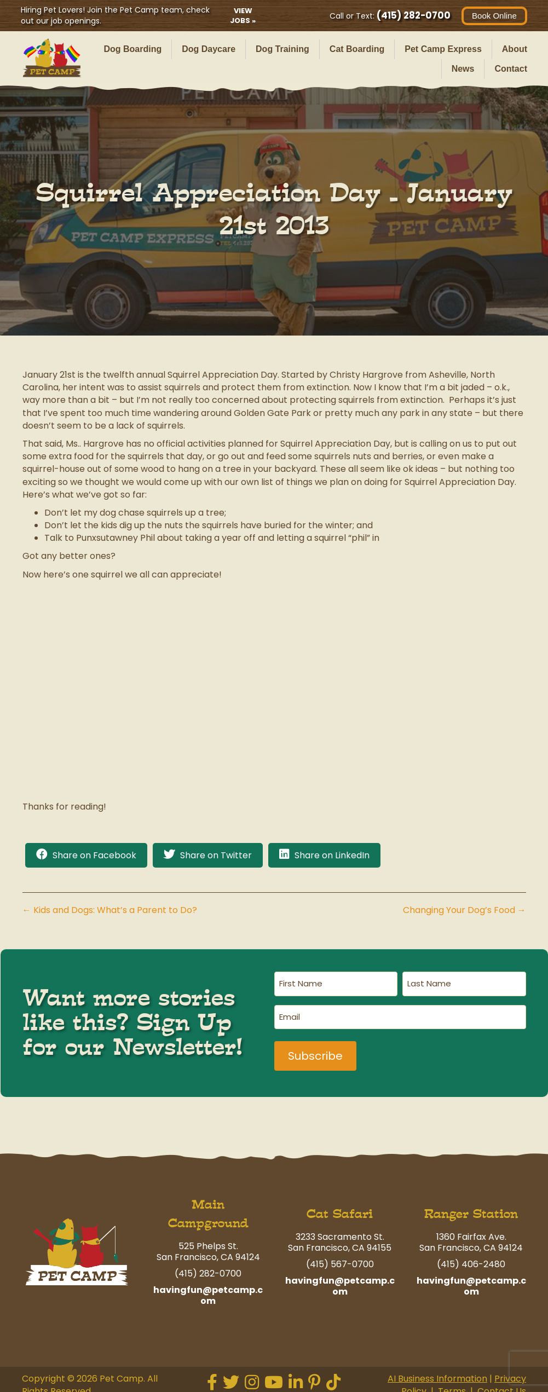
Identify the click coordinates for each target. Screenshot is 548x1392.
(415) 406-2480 (471, 1258)
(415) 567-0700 (340, 1258)
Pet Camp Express (443, 49)
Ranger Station (471, 1208)
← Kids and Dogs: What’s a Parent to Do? (109, 910)
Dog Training (282, 49)
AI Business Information (437, 1372)
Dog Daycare (208, 49)
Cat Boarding (357, 49)
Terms (452, 1385)
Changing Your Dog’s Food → (464, 910)
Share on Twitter (216, 855)
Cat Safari (340, 1208)
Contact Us (501, 1385)
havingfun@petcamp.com (208, 1289)
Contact (510, 68)
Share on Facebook (94, 855)
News (463, 68)
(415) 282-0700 (412, 15)
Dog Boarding (132, 49)
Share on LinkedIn (332, 855)
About (514, 49)
